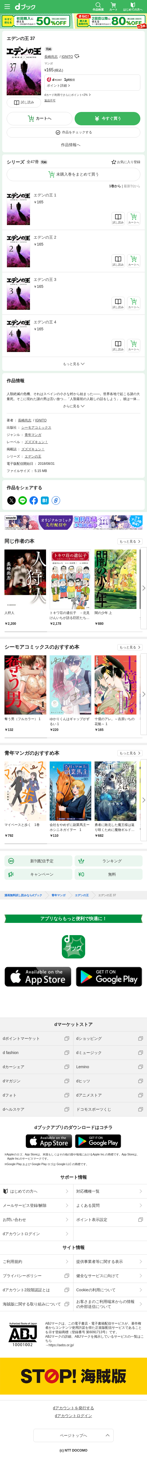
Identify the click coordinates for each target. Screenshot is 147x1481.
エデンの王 (33, 456)
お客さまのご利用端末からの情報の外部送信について (105, 1304)
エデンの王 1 (45, 195)
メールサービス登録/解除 (25, 1205)
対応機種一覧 (88, 1191)
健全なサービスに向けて (97, 1275)
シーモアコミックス (36, 427)
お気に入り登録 (128, 162)
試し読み (27, 102)
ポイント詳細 (57, 86)
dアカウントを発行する (73, 1408)
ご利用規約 (12, 1261)
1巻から (115, 186)
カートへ (43, 118)
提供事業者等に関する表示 (99, 1261)
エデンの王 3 (45, 279)
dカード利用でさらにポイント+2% (66, 94)
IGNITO (67, 57)
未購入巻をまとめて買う (77, 174)
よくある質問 (88, 1205)
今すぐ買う (111, 118)
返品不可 (49, 100)
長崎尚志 (51, 57)
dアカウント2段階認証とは (26, 1290)
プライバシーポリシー (22, 1275)
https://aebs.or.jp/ (61, 1345)
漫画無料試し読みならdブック (23, 895)
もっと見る (128, 541)
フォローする (77, 56)
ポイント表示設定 (91, 1219)
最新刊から (132, 186)
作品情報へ (70, 145)
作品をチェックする (77, 132)
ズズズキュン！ (36, 442)
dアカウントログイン (21, 1234)
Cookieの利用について (96, 1290)
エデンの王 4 (45, 322)
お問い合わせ (14, 1219)
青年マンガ (33, 435)
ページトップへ (73, 1435)
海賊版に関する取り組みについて (32, 1304)
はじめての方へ (20, 1191)
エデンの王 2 (45, 237)
